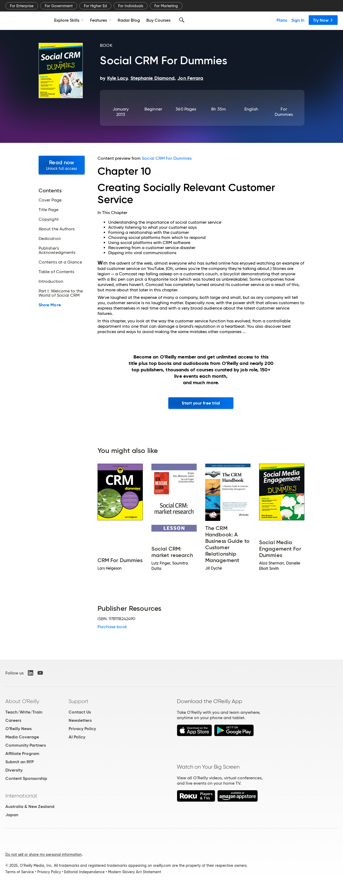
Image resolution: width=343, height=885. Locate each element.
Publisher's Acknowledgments (57, 250)
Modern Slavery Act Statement (134, 871)
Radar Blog (129, 20)
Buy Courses (158, 20)
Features (100, 20)
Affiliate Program (22, 753)
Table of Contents (56, 272)
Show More (50, 305)
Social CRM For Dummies (167, 158)
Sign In (297, 20)
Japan (11, 815)
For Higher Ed (95, 5)
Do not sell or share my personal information (43, 854)
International (21, 795)
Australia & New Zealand (29, 806)
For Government (59, 5)
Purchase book (112, 626)
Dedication (50, 238)
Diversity (14, 770)
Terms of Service (19, 871)
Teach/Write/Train (23, 712)
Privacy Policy (82, 728)
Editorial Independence (84, 871)
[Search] (182, 20)
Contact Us (80, 712)
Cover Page (50, 200)
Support (78, 701)
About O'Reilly (22, 701)
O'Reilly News (18, 728)
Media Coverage (22, 737)
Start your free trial (201, 403)
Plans (282, 20)
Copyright (49, 219)
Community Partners (25, 745)
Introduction (51, 281)
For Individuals (130, 5)
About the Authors (56, 229)
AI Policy (77, 737)
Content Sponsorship (26, 778)
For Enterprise (21, 5)
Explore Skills (69, 20)
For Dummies (284, 111)
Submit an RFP (19, 762)
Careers (13, 720)
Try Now (323, 20)
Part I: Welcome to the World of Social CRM (61, 293)
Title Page (48, 210)
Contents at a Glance (60, 262)
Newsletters (80, 720)
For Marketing (166, 5)
